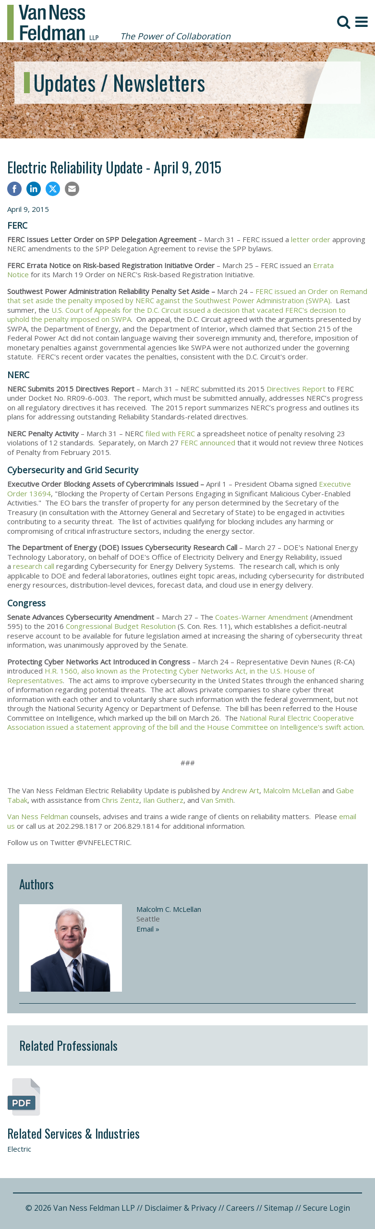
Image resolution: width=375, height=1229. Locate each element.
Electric (19, 1149)
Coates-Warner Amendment (261, 617)
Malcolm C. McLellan (168, 909)
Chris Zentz (120, 800)
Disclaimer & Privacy (181, 1208)
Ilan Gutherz (163, 800)
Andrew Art (240, 790)
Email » (147, 929)
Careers (240, 1208)
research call (34, 566)
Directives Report (296, 388)
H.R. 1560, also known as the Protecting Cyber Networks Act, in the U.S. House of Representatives (161, 675)
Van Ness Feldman (37, 816)
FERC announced (208, 442)
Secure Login (326, 1208)
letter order (311, 239)
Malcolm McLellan (291, 790)
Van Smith (217, 800)
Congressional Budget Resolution (121, 626)
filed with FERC (170, 433)
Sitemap (278, 1208)
